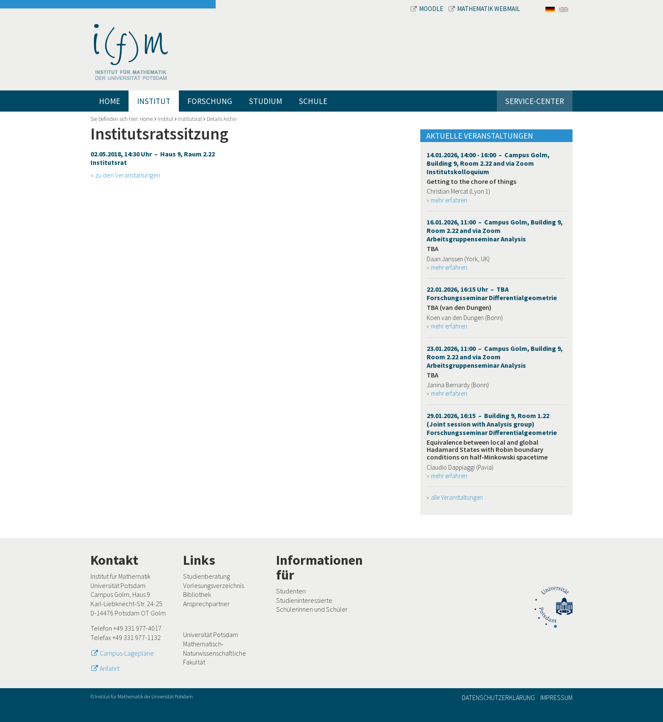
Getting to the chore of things (471, 181)
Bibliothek (197, 594)
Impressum (556, 697)
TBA (432, 248)
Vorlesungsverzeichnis (213, 585)
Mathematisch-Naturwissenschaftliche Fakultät (214, 653)
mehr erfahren (449, 200)
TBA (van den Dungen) (459, 307)
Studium (265, 101)
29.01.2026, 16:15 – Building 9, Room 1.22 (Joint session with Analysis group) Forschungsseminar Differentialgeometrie (492, 424)
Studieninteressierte (304, 600)
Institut (153, 101)
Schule (313, 101)
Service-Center (534, 101)
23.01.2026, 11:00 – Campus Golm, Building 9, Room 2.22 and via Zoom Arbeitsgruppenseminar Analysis (495, 356)
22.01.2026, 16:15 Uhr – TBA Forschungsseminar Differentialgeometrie (492, 293)
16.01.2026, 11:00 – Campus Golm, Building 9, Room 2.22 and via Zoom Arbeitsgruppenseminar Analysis (495, 230)
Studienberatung (206, 576)
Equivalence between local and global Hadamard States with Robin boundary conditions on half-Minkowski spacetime (487, 449)
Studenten (291, 591)
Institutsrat (190, 119)
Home (109, 101)
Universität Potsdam (210, 634)
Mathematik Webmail (484, 9)
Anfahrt (109, 668)
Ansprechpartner (206, 603)
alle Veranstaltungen (457, 497)
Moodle (427, 9)
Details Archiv (222, 119)
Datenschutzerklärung (498, 697)
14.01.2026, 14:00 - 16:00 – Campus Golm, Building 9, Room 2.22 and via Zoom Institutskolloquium (488, 163)
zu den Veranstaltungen (127, 175)
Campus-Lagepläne (127, 653)
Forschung (209, 101)
